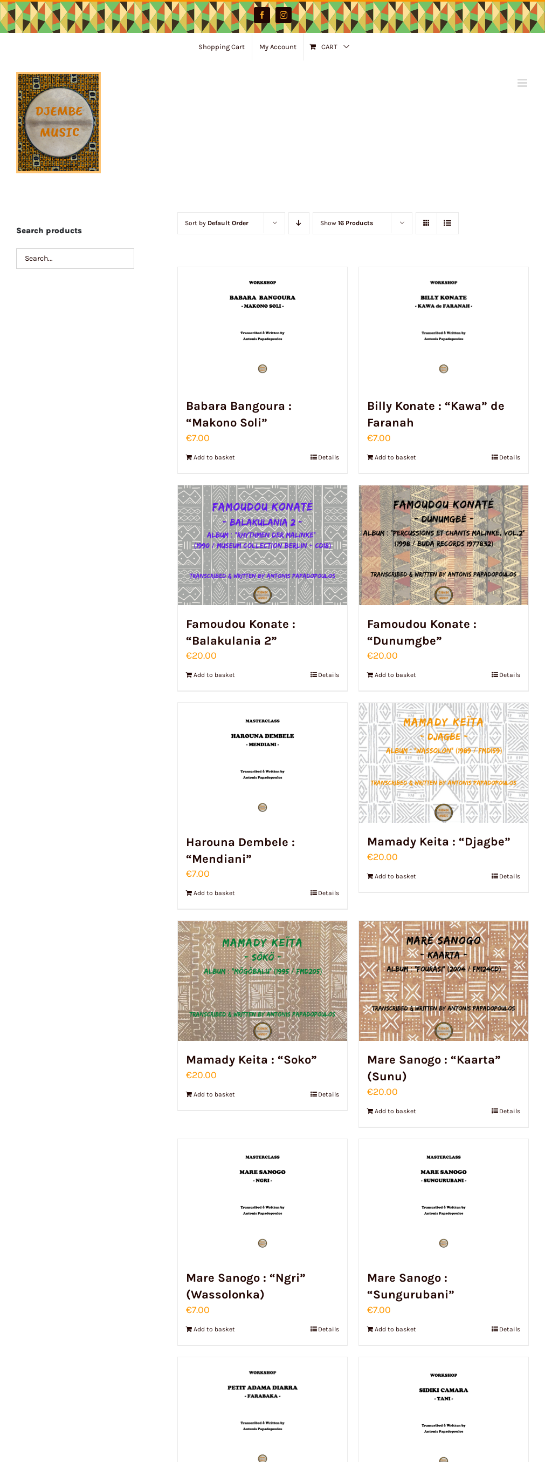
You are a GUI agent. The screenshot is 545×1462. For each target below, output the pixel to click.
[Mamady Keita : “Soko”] (262, 981)
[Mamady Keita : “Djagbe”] (443, 763)
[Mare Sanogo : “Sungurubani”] (443, 1199)
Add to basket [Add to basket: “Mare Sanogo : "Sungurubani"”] (395, 1329)
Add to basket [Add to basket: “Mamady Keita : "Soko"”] (214, 1094)
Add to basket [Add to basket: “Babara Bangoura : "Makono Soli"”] (214, 457)
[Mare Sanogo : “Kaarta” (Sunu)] (443, 981)
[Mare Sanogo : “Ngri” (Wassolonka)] (262, 1199)
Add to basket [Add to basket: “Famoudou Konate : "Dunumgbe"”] (395, 675)
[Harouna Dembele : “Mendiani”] (262, 763)
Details (328, 457)
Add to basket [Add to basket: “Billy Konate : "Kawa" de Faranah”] (395, 457)
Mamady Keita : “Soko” (251, 1060)
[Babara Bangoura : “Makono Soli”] (262, 327)
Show (346, 223)
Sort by (217, 223)
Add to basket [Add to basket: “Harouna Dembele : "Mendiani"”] (214, 893)
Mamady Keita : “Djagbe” (438, 842)
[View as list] (447, 223)
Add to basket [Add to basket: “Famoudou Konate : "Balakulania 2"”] (214, 675)
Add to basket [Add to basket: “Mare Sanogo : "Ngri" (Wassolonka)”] (214, 1329)
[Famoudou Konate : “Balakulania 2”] (262, 545)
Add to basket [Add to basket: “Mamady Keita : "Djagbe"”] (395, 876)
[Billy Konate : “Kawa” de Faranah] (443, 327)
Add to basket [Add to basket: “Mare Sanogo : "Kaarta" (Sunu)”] (395, 1111)
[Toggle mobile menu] (523, 83)
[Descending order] (298, 223)
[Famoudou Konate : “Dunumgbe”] (443, 545)
